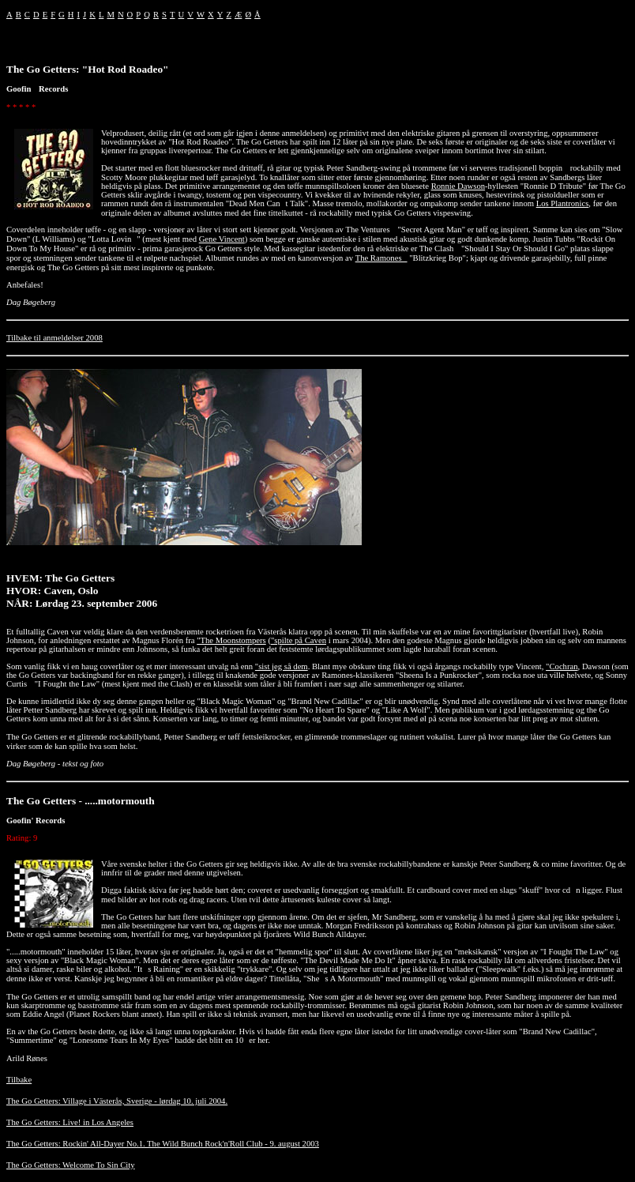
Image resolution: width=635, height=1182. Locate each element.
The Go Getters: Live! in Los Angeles (69, 1122)
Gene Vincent (222, 239)
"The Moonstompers (231, 640)
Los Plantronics (562, 203)
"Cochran (561, 666)
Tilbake (19, 1079)
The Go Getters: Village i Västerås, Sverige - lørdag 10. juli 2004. (116, 1101)
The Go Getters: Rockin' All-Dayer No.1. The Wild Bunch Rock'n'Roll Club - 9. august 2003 (162, 1143)
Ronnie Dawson (458, 186)
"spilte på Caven (298, 640)
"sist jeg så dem (281, 666)
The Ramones (381, 258)
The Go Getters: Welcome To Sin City (70, 1165)
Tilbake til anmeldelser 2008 (54, 337)
